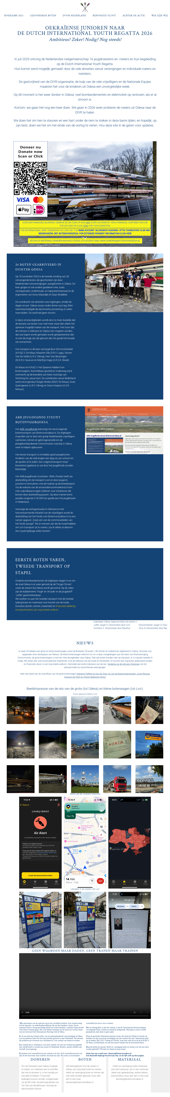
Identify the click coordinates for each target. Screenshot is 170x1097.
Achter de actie (134, 15)
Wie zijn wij (159, 15)
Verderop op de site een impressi (123, 664)
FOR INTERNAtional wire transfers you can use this (85, 232)
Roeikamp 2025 (14, 15)
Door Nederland (74, 15)
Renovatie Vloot (104, 15)
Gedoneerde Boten (43, 15)
